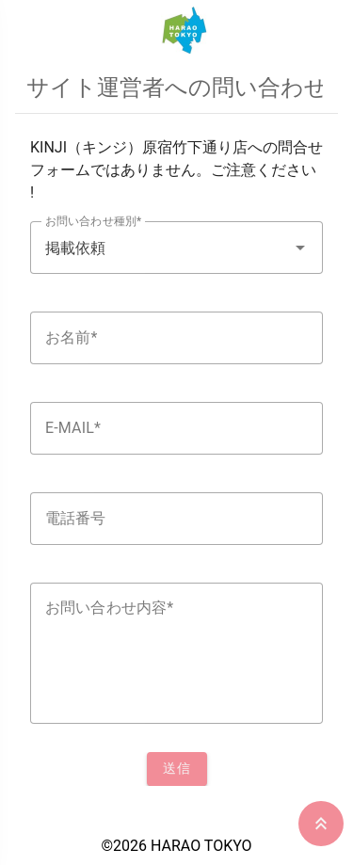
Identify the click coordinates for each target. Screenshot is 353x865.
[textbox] (176, 247)
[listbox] (176, 461)
